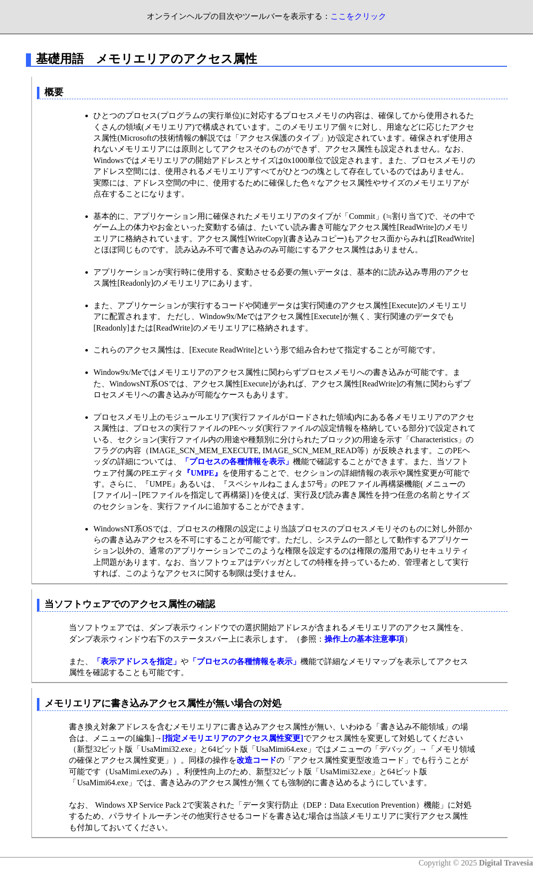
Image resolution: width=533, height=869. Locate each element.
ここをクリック (358, 16)
